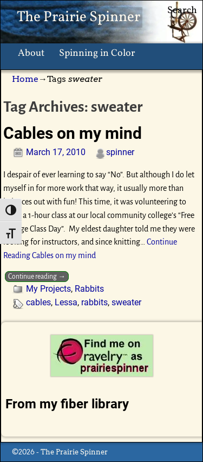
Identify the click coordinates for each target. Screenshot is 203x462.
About (31, 53)
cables (38, 302)
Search (182, 10)
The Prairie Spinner (78, 17)
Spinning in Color (97, 53)
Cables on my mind (72, 133)
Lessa (66, 302)
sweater (126, 302)
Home (25, 79)
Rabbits (89, 289)
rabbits (94, 302)
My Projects (48, 289)
